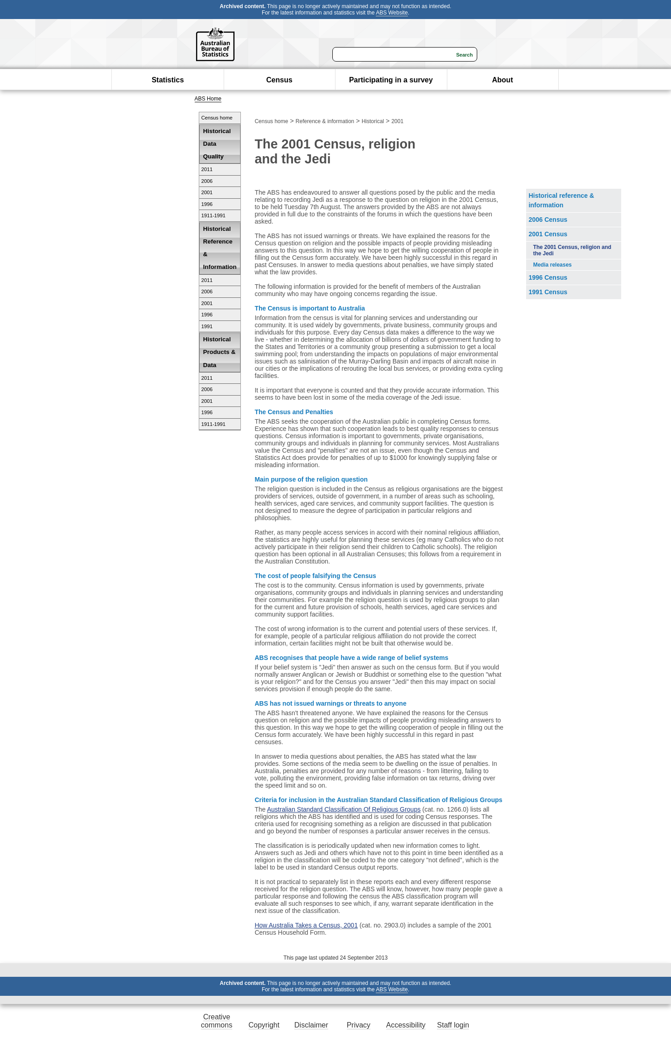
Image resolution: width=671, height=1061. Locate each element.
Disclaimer (311, 1025)
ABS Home (208, 99)
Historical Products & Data (219, 352)
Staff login (453, 1025)
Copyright (264, 1025)
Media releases (552, 265)
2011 (207, 169)
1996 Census (547, 277)
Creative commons (216, 1021)
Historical (373, 121)
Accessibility (406, 1025)
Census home (217, 117)
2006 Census (547, 219)
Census (279, 80)
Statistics (168, 80)
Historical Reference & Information (220, 248)
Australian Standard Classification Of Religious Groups (344, 809)
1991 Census (547, 292)
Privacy (358, 1025)
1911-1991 (213, 215)
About (502, 80)
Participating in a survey (391, 80)
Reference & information (325, 121)
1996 (207, 204)
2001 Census (547, 234)
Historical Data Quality (217, 144)
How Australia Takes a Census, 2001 (306, 925)
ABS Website (391, 13)
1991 (207, 326)
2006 (207, 181)
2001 (207, 192)
